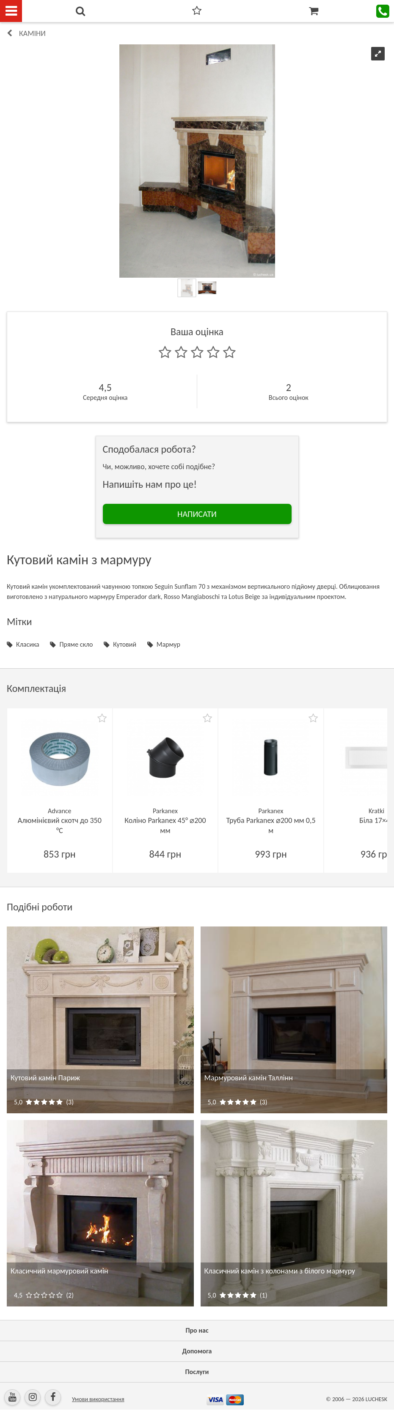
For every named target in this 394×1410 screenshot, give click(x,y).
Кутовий (124, 644)
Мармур (168, 644)
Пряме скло (76, 644)
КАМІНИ (32, 33)
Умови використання (98, 1399)
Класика (27, 644)
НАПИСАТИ (197, 514)
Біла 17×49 (376, 820)
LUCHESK (376, 1399)
